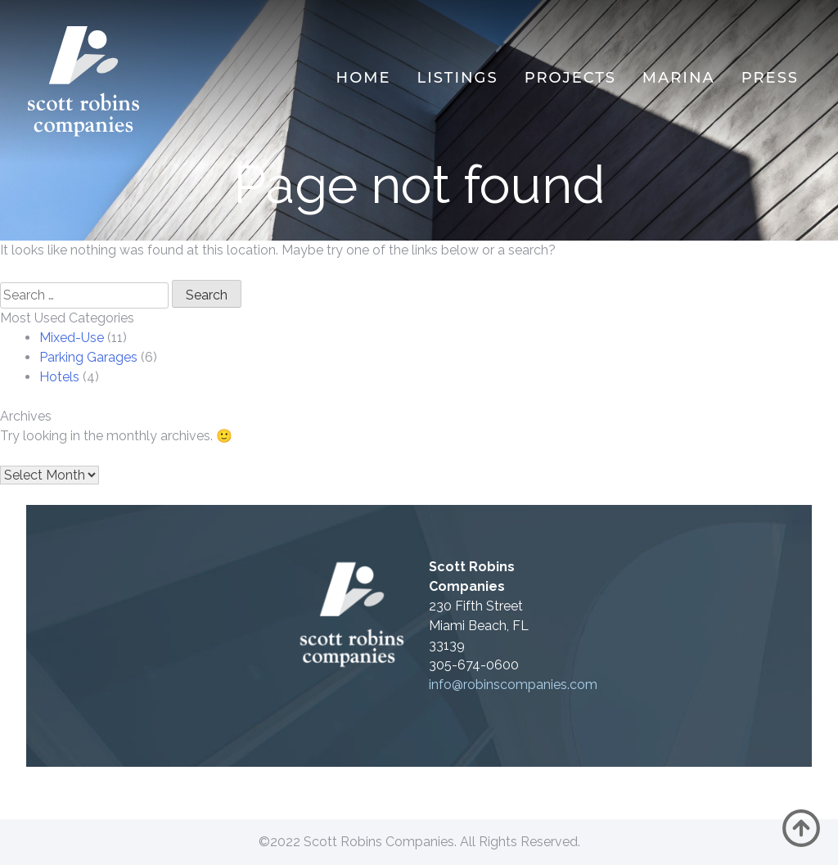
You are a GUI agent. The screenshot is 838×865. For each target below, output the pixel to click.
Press (770, 78)
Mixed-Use (71, 337)
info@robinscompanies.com (513, 684)
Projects (570, 78)
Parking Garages (88, 357)
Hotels (59, 377)
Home (363, 78)
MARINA (678, 78)
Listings (457, 78)
